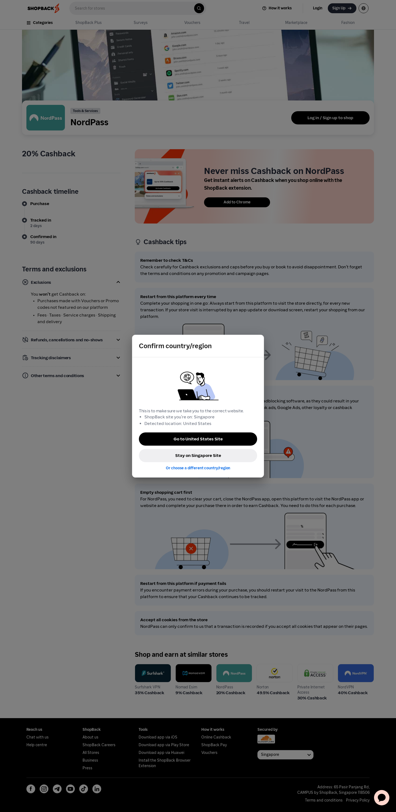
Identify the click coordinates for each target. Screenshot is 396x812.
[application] (381, 797)
